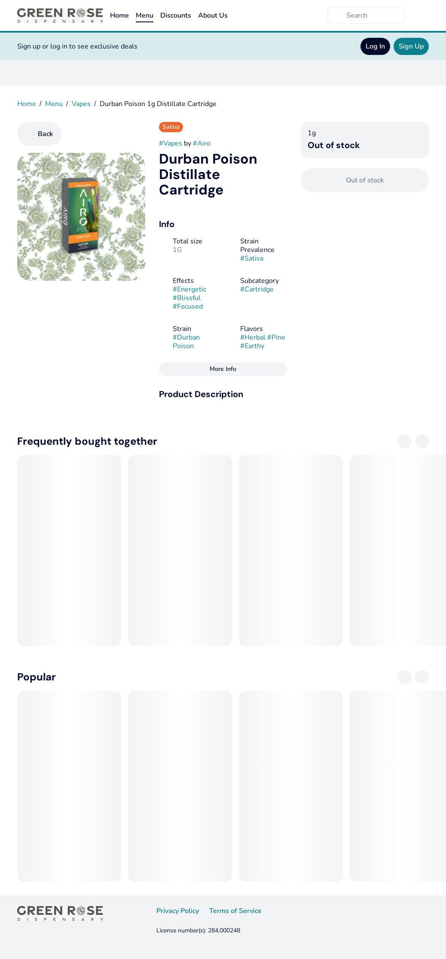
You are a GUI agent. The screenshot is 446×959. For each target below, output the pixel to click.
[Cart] (420, 15)
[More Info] (223, 369)
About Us (213, 15)
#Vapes (170, 143)
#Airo (202, 143)
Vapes (81, 104)
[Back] (39, 134)
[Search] (373, 15)
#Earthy (252, 346)
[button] (223, 394)
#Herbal (253, 337)
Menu (144, 15)
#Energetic (189, 289)
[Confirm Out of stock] (365, 180)
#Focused (188, 306)
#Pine (276, 337)
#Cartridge (257, 289)
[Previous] (405, 441)
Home (119, 15)
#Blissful (187, 298)
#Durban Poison (186, 342)
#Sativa (251, 258)
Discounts (175, 15)
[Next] (422, 441)
